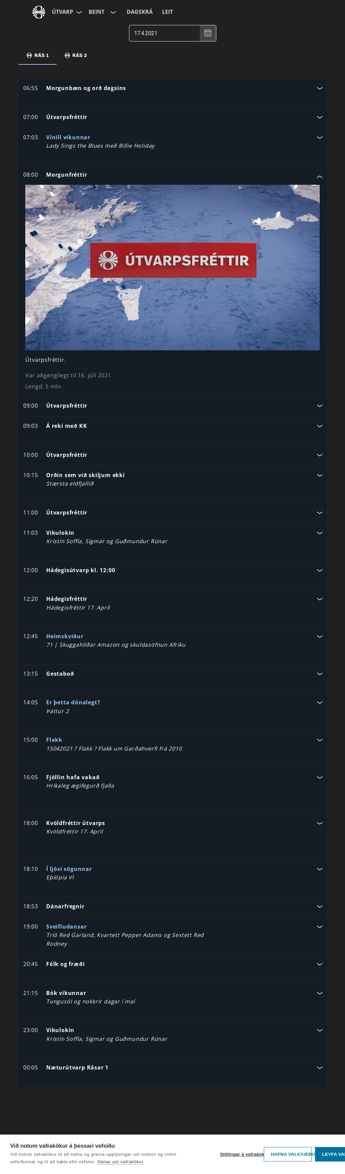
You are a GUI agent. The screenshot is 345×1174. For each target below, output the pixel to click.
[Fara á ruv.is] (38, 12)
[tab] (38, 55)
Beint (96, 12)
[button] (172, 89)
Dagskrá (140, 12)
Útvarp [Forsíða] (62, 12)
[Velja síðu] (78, 12)
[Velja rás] (112, 12)
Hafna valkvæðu (291, 1154)
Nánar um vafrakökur (121, 1161)
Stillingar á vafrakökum (240, 1154)
